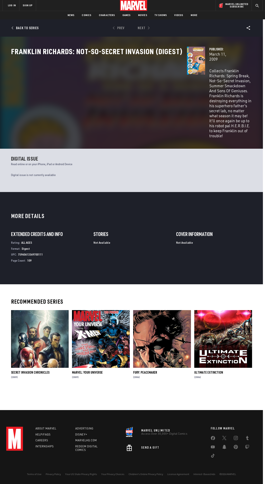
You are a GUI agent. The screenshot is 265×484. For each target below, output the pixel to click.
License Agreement (178, 474)
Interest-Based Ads (204, 474)
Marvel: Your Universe (87, 389)
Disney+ (81, 434)
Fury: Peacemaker (145, 389)
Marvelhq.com (86, 440)
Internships (44, 446)
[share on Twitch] (247, 448)
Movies (142, 15)
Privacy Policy (53, 474)
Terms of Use (34, 474)
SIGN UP (27, 5)
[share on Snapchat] (224, 448)
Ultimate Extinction (208, 389)
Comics (86, 15)
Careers (41, 440)
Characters (107, 15)
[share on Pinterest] (236, 448)
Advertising (84, 428)
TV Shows (161, 15)
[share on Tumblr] (247, 439)
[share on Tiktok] (213, 456)
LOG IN (12, 5)
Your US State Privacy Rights (81, 474)
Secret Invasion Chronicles (30, 389)
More (194, 15)
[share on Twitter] (224, 439)
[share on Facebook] (213, 439)
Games (126, 15)
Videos (178, 15)
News (71, 15)
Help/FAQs (43, 434)
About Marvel (45, 428)
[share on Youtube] (213, 448)
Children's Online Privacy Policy (146, 474)
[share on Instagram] (236, 439)
